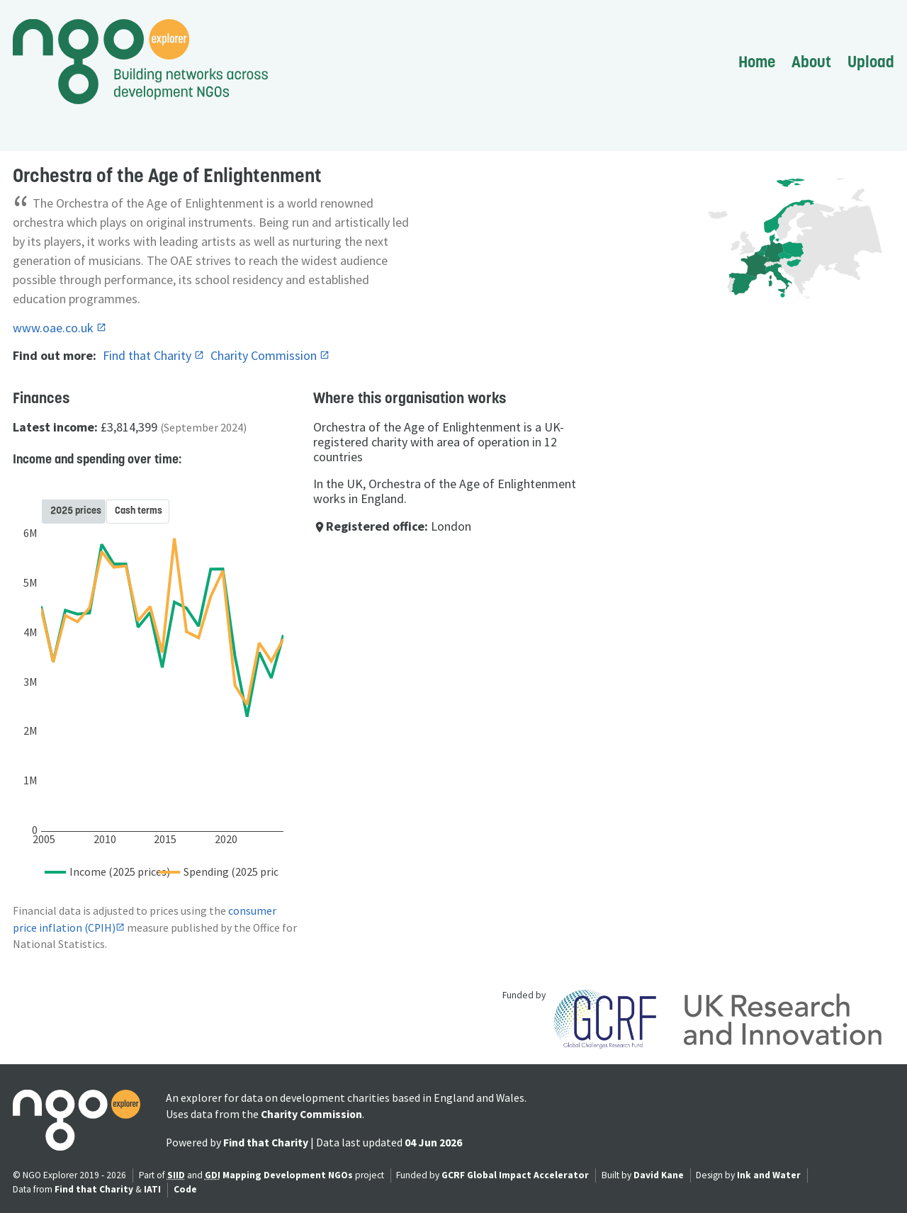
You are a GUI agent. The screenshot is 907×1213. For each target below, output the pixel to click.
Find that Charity (148, 355)
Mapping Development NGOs (287, 1175)
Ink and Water (769, 1175)
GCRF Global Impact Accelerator (515, 1175)
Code (185, 1189)
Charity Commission (265, 355)
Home (756, 62)
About (811, 62)
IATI (152, 1189)
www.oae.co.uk (54, 328)
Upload (870, 62)
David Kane (658, 1175)
